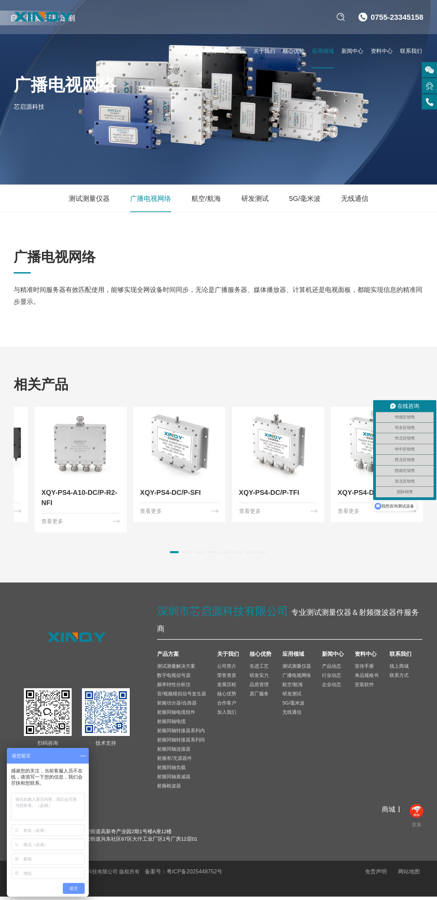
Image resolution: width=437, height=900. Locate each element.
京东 (416, 819)
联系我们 (411, 51)
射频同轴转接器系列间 (181, 743)
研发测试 (255, 198)
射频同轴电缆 (171, 724)
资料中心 (382, 51)
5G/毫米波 (305, 198)
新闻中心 (352, 51)
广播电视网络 (150, 198)
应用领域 (323, 51)
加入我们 (226, 715)
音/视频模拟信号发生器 (181, 697)
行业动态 (331, 678)
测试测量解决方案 (176, 669)
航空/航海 (206, 198)
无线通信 (354, 198)
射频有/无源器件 (174, 761)
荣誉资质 (226, 678)
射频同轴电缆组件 (176, 715)
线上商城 (399, 669)
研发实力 (259, 678)
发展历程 (226, 688)
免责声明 (376, 875)
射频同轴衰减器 (174, 780)
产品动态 (331, 669)
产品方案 (235, 51)
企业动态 (331, 688)
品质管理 (259, 688)
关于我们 (264, 51)
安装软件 (364, 688)
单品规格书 (367, 678)
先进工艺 (259, 669)
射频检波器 (169, 789)
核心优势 (294, 51)
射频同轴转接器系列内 (181, 734)
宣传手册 (364, 669)
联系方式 (399, 678)
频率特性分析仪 (174, 688)
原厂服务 (259, 697)
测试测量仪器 (89, 198)
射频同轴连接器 (174, 752)
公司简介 (226, 669)
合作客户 (226, 706)
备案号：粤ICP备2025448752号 (184, 875)
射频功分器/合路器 (177, 706)
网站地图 (409, 875)
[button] (174, 556)
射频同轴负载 (171, 770)
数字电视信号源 (174, 678)
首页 (211, 51)
